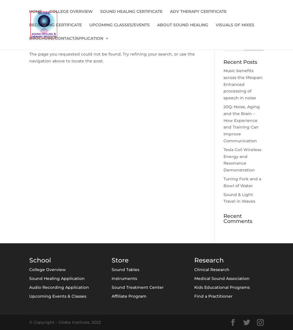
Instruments (124, 278)
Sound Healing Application (57, 278)
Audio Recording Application (59, 287)
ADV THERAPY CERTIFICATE (198, 11)
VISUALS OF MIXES (235, 25)
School (40, 260)
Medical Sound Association (222, 278)
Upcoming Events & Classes (57, 296)
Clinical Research (211, 269)
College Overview (47, 269)
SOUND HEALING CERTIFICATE (131, 11)
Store (120, 260)
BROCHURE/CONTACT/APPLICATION (66, 38)
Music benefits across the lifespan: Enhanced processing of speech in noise (243, 84)
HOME (35, 11)
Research (209, 260)
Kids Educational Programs (222, 287)
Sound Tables (125, 269)
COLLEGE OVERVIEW (71, 11)
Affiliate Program (129, 296)
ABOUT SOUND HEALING (182, 25)
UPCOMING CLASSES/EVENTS (119, 25)
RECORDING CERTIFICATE (55, 25)
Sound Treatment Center (138, 287)
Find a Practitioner (213, 296)
